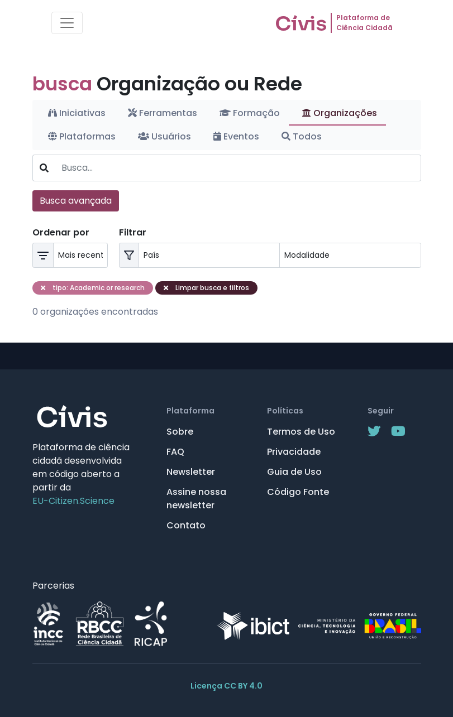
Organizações (339, 113)
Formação (250, 113)
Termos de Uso (301, 431)
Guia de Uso (294, 471)
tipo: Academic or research (93, 287)
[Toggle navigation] (67, 23)
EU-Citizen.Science (73, 500)
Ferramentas (162, 113)
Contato (186, 525)
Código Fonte (298, 491)
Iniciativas (77, 113)
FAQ (175, 451)
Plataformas (82, 136)
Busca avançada (76, 200)
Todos (302, 136)
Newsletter (190, 471)
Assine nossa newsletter (196, 498)
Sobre (179, 431)
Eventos (236, 136)
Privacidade (294, 451)
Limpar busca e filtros (206, 287)
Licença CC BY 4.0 (226, 685)
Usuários (164, 136)
